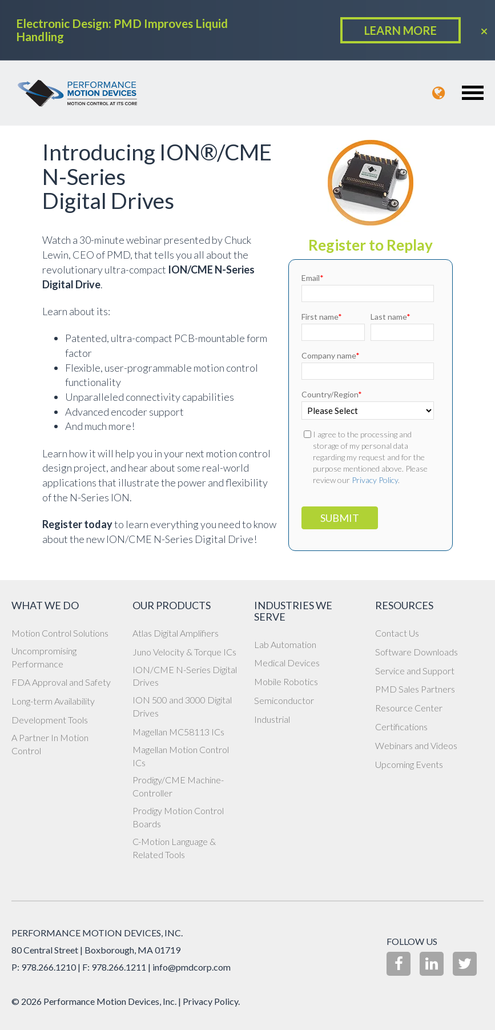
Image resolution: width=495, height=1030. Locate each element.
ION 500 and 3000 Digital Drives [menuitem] (182, 706)
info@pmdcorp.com (191, 966)
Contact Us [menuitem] (397, 632)
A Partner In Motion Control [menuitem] (49, 744)
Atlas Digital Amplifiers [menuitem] (175, 632)
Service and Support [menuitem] (414, 670)
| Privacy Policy (208, 1001)
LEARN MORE (400, 30)
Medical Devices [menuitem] (287, 662)
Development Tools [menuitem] (49, 719)
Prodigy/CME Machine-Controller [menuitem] (178, 786)
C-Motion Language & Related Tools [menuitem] (174, 848)
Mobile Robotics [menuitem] (286, 681)
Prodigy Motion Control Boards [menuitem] (178, 817)
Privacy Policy (375, 480)
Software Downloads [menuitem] (416, 651)
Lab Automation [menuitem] (285, 644)
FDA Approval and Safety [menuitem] (61, 682)
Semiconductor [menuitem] (284, 700)
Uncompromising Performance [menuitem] (44, 657)
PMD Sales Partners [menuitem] (415, 688)
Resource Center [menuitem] (408, 707)
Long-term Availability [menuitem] (53, 700)
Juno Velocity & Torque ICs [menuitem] (184, 651)
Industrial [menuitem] (272, 719)
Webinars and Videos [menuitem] (416, 745)
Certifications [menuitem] (401, 726)
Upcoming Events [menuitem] (409, 764)
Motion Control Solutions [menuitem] (59, 632)
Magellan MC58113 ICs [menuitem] (178, 731)
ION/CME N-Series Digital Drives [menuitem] (184, 676)
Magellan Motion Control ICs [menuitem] (180, 756)
